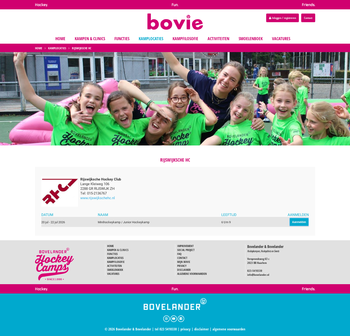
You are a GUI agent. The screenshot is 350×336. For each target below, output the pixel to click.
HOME (110, 246)
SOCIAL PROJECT (185, 250)
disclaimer (201, 329)
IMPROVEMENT (185, 246)
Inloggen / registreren (282, 18)
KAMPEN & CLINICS (117, 250)
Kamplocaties (57, 48)
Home (38, 48)
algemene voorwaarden (228, 329)
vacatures (281, 38)
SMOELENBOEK (115, 270)
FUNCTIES (112, 254)
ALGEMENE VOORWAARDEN (192, 274)
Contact (308, 18)
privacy (185, 329)
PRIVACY (182, 266)
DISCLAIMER (184, 270)
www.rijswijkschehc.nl (97, 197)
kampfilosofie (185, 38)
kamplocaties (151, 38)
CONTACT (182, 258)
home (60, 38)
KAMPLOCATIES (115, 258)
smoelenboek (251, 38)
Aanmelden (299, 222)
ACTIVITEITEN (114, 266)
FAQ (179, 254)
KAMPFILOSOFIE (115, 262)
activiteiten (218, 38)
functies (121, 38)
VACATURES (113, 274)
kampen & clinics (90, 38)
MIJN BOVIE (183, 262)
